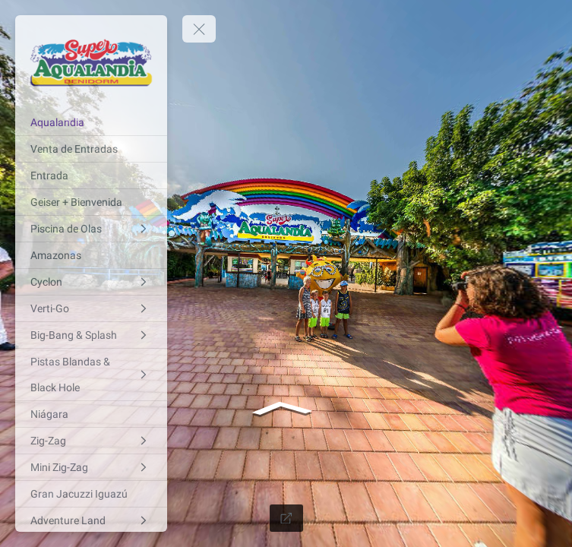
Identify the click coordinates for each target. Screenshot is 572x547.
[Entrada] (91, 175)
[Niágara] (91, 414)
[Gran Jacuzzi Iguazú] (91, 494)
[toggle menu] (199, 29)
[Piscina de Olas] (91, 229)
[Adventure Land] (91, 520)
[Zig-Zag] (91, 441)
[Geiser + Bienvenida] (91, 202)
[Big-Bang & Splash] (91, 335)
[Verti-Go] (91, 308)
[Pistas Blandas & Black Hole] (91, 374)
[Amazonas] (91, 255)
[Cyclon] (91, 282)
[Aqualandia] (91, 122)
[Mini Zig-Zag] (91, 467)
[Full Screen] (286, 518)
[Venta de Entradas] (91, 149)
